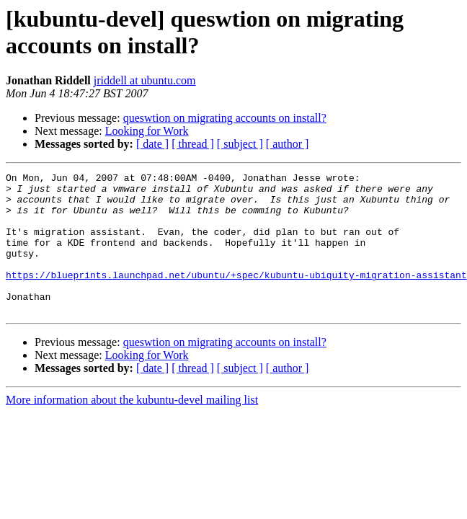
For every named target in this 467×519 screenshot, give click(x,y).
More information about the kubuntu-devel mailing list (132, 428)
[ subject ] (240, 144)
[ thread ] (193, 144)
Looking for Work (147, 131)
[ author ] (287, 144)
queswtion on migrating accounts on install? (224, 118)
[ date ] (152, 144)
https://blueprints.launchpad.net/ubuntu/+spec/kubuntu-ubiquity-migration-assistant (236, 296)
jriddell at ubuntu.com (145, 80)
